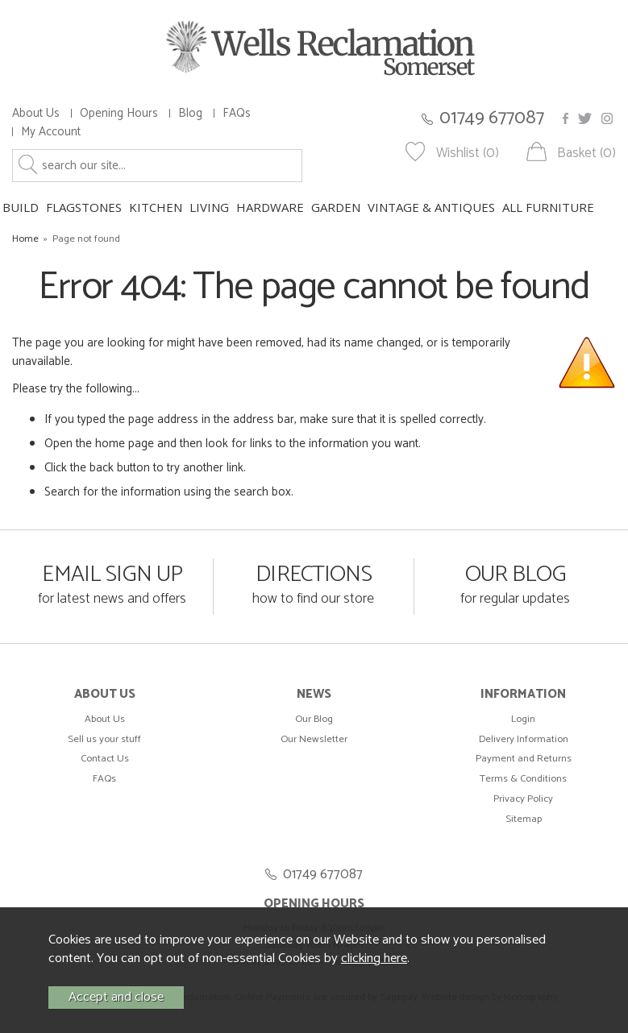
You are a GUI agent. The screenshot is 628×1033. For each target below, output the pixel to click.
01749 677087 (491, 118)
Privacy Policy (523, 798)
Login (523, 719)
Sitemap (523, 819)
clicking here (374, 958)
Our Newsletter (314, 739)
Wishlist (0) (467, 153)
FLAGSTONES (84, 207)
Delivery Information (523, 739)
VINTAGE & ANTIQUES (431, 207)
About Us (36, 113)
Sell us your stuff (104, 739)
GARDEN (335, 207)
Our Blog (314, 719)
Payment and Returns (524, 758)
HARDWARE (270, 207)
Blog (190, 113)
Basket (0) (586, 153)
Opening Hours (119, 113)
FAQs (237, 113)
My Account (51, 131)
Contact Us (105, 758)
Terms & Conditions (523, 778)
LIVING (209, 207)
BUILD (20, 207)
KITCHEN (155, 207)
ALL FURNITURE (548, 207)
